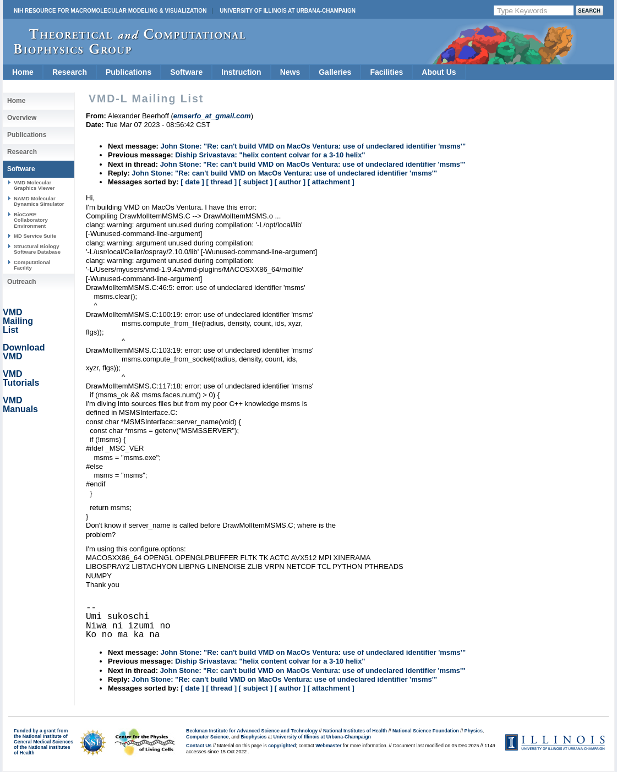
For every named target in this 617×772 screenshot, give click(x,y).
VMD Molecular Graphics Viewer (34, 185)
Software (186, 72)
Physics (474, 730)
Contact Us (198, 745)
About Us (439, 72)
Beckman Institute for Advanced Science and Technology (252, 730)
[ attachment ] (331, 182)
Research (69, 72)
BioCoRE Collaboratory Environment (31, 220)
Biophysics (253, 737)
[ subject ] (255, 182)
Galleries (335, 72)
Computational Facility (32, 265)
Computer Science (207, 737)
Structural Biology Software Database (37, 249)
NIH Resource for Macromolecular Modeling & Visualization (110, 11)
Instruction (241, 72)
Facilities (386, 72)
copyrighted (282, 745)
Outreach (21, 282)
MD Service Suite (35, 236)
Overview (21, 118)
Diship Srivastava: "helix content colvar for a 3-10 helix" (270, 155)
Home (23, 72)
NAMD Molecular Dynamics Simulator (39, 201)
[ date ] (192, 182)
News (290, 72)
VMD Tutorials (21, 378)
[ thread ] (221, 182)
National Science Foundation (425, 730)
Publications (128, 72)
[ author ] (290, 182)
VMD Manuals (20, 405)
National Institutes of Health (355, 730)
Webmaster (328, 745)
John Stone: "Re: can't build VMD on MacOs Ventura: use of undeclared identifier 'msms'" (313, 146)
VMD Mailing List (18, 321)
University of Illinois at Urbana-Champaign (288, 11)
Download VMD (24, 352)
